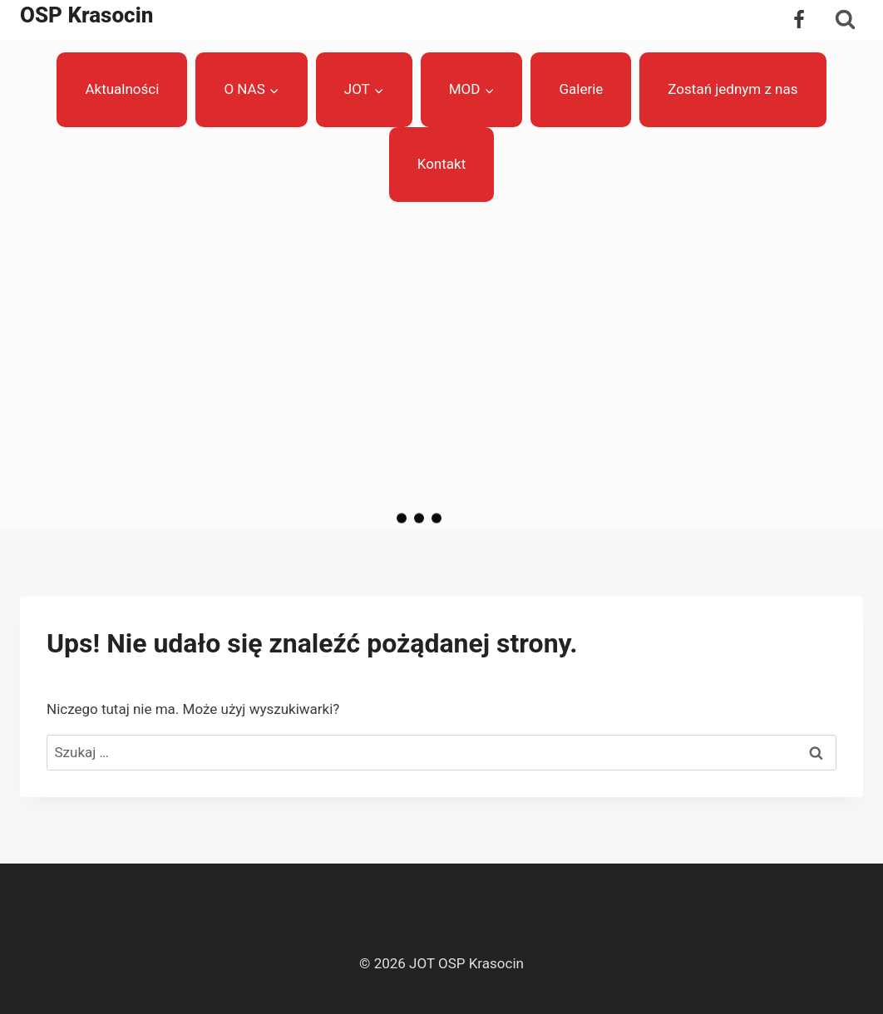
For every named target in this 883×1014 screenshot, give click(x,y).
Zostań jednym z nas (732, 89)
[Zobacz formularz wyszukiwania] (845, 19)
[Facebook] (799, 20)
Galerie (581, 89)
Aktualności (122, 89)
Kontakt (441, 163)
